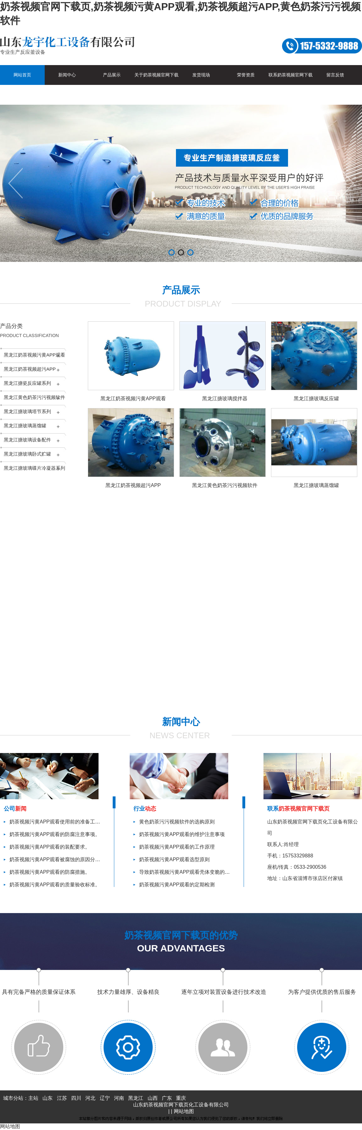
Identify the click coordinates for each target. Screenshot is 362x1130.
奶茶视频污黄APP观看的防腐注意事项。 (54, 834)
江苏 (62, 1098)
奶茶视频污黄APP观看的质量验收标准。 (54, 884)
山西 (153, 1098)
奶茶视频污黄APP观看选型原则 (174, 859)
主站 (33, 1098)
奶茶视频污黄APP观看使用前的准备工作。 (57, 821)
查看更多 (212, 700)
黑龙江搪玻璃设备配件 (27, 439)
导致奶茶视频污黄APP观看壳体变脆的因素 (187, 872)
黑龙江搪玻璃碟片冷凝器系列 (34, 468)
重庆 (181, 1098)
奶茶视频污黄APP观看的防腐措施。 (49, 872)
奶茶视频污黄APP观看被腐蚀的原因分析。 (57, 859)
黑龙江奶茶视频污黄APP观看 (34, 354)
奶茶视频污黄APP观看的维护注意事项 (182, 834)
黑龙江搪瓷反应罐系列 (27, 383)
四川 (76, 1098)
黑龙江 (135, 1098)
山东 (47, 1098)
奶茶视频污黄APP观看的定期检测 (177, 884)
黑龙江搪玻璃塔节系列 (27, 411)
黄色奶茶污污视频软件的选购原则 (177, 821)
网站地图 (184, 1111)
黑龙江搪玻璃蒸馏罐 (25, 425)
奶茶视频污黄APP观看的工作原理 (177, 847)
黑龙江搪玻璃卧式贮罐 (27, 454)
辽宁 (105, 1098)
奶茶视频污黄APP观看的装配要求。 (49, 847)
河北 (90, 1098)
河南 (119, 1098)
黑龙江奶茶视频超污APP (30, 369)
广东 (167, 1098)
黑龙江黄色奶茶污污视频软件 (34, 397)
